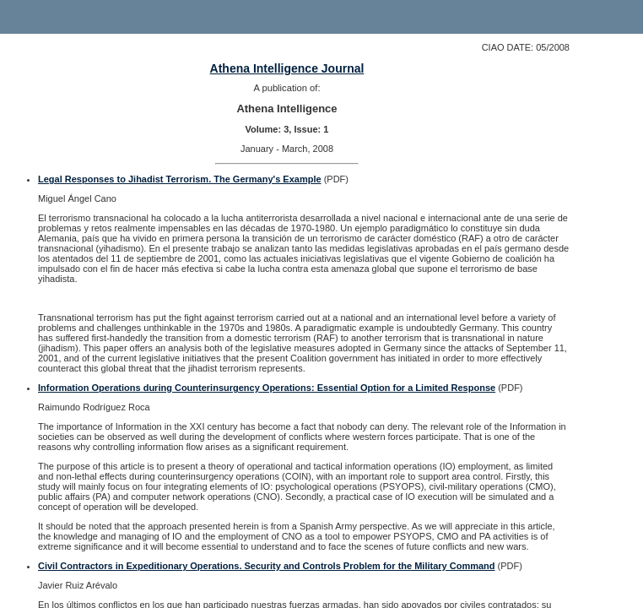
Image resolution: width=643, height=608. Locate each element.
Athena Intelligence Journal (287, 68)
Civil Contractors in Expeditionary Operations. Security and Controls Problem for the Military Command (266, 566)
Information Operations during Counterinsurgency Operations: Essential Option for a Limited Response (266, 388)
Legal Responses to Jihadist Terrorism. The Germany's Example (180, 179)
